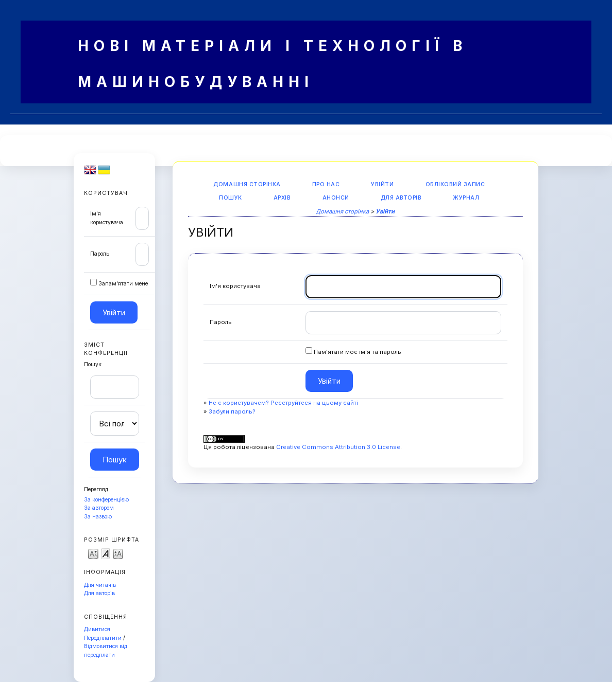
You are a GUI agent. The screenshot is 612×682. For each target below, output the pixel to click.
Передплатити (103, 638)
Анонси (335, 197)
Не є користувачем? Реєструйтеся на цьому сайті (283, 402)
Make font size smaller (93, 553)
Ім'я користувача (235, 286)
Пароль (99, 253)
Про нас (326, 184)
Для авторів (99, 593)
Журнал (466, 197)
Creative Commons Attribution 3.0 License (338, 447)
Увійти (382, 184)
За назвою (98, 516)
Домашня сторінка (246, 184)
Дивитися (97, 629)
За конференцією (106, 499)
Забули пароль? (232, 411)
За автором (99, 508)
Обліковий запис (455, 184)
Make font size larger (118, 553)
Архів (282, 197)
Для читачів (100, 585)
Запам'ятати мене (123, 283)
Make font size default (105, 553)
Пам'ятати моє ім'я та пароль (357, 351)
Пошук (230, 197)
